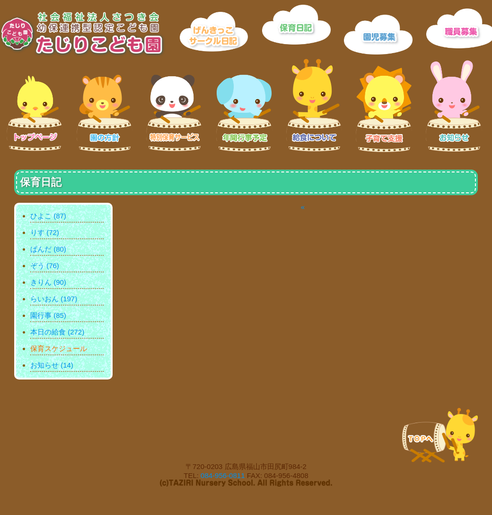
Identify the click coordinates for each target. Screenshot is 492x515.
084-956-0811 (223, 475)
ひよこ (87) (48, 216)
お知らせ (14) (51, 365)
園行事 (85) (48, 315)
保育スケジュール (58, 348)
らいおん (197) (53, 299)
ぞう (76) (44, 266)
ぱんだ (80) (48, 249)
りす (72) (44, 232)
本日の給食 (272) (57, 332)
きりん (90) (48, 282)
